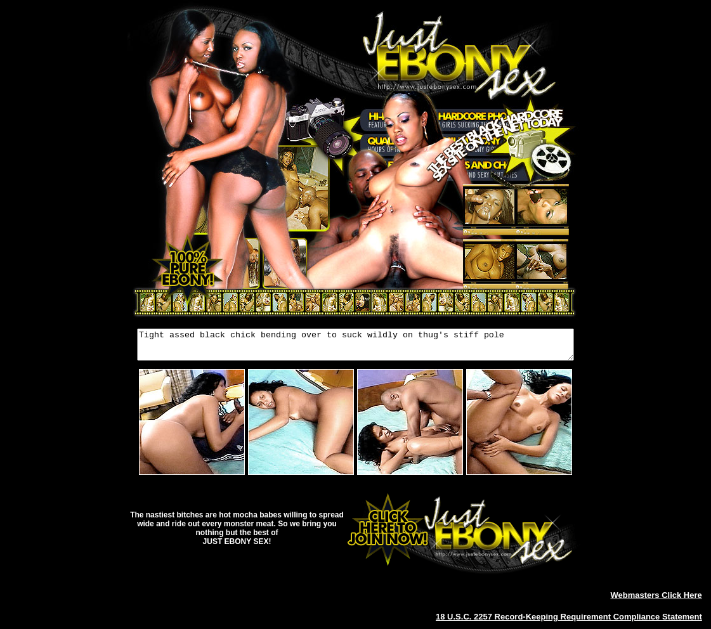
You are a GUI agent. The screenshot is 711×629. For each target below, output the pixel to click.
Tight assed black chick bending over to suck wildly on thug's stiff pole (355, 347)
